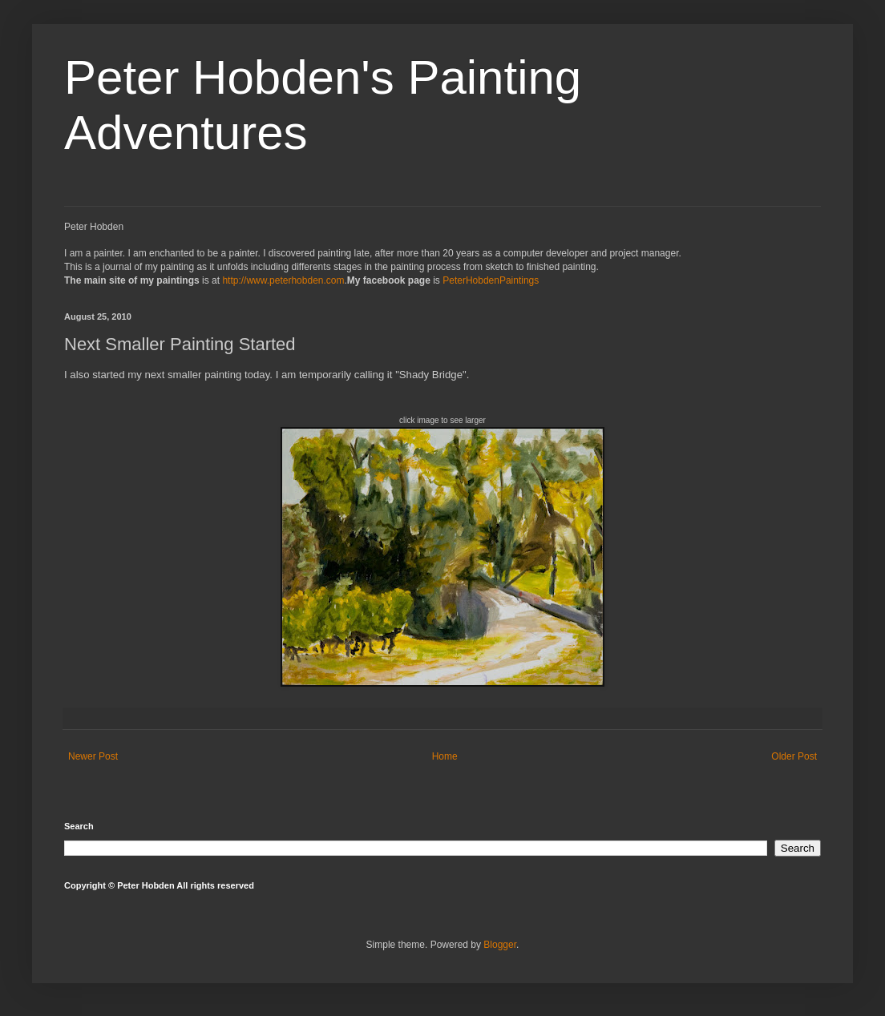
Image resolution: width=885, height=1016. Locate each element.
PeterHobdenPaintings (490, 280)
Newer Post (93, 756)
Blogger (499, 944)
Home (445, 756)
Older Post (794, 756)
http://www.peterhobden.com (283, 280)
